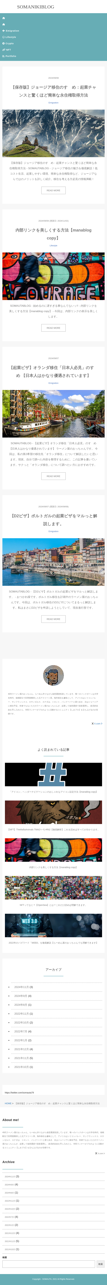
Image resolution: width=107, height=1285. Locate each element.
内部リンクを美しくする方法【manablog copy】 (53, 867)
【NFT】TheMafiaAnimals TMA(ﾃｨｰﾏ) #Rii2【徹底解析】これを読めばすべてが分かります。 (53, 829)
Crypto (8, 43)
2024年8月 (20, 1004)
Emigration (10, 30)
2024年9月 (20, 995)
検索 (4, 1257)
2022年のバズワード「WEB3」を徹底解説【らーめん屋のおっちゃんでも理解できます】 (53, 943)
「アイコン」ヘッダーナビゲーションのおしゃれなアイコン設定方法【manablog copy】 (53, 792)
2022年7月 (20, 1031)
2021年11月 (21, 1058)
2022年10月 (21, 1022)
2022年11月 (21, 1013)
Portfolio (9, 56)
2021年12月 (21, 1049)
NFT (6, 50)
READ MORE (53, 190)
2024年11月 (21, 987)
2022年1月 (20, 1040)
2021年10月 (21, 1067)
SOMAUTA (46, 1279)
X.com (98, 723)
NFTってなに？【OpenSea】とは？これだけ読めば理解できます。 (53, 905)
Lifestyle (9, 37)
